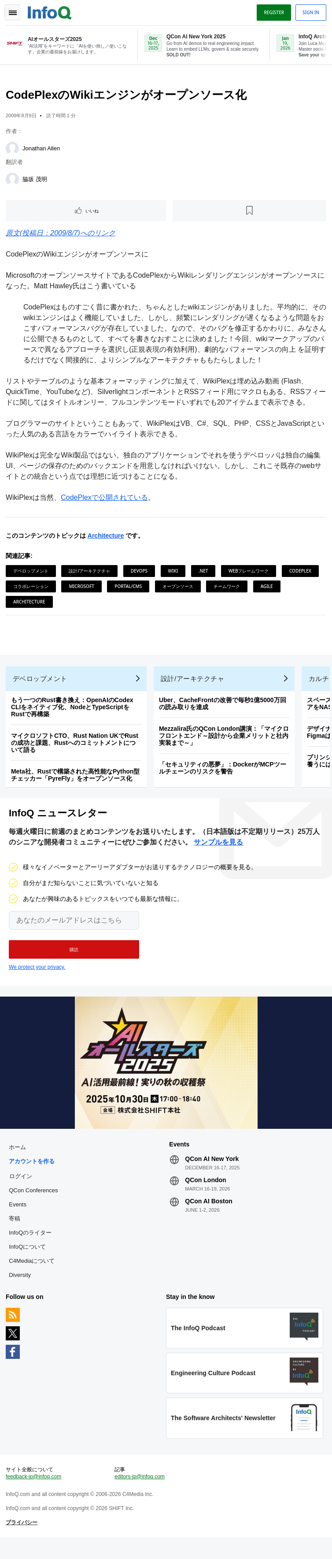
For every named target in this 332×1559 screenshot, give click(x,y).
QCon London (205, 1193)
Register (272, 12)
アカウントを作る (33, 1175)
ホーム (18, 1160)
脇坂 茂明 (36, 182)
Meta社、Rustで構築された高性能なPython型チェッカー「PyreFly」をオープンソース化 (76, 783)
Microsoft (82, 589)
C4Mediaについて (33, 1274)
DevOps (140, 573)
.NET (205, 573)
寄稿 (16, 1232)
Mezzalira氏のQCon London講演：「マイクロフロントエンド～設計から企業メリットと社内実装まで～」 (225, 743)
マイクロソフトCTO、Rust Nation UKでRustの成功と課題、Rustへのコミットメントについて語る (76, 750)
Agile (268, 589)
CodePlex (302, 573)
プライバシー (23, 1541)
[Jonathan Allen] (13, 151)
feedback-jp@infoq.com (35, 1495)
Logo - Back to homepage (51, 11)
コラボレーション (32, 589)
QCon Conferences (34, 1204)
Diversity (21, 1288)
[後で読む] (249, 213)
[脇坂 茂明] (13, 182)
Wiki (175, 573)
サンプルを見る (218, 853)
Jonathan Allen (42, 151)
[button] (74, 960)
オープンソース (179, 589)
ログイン (22, 1190)
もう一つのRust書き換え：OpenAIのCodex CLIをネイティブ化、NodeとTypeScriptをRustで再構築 (73, 715)
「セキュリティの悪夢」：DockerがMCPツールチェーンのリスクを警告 (224, 776)
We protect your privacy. (37, 978)
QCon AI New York (212, 1172)
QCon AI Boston (208, 1214)
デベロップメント (32, 573)
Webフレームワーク (250, 573)
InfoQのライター (31, 1246)
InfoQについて (28, 1260)
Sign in (309, 12)
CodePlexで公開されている (105, 500)
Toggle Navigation (12, 12)
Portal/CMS (129, 589)
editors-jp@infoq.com (140, 1495)
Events (19, 1218)
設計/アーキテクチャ (90, 573)
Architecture (107, 538)
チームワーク (228, 589)
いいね (93, 213)
